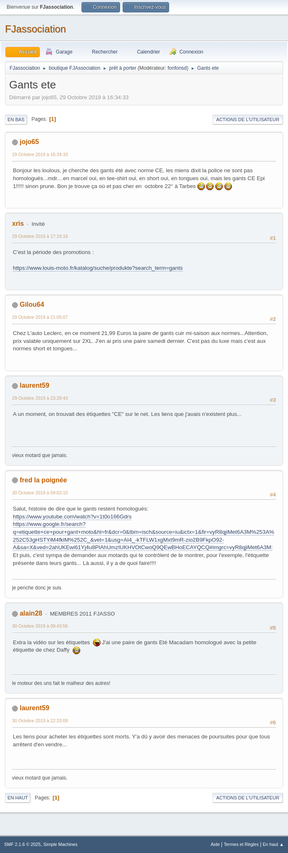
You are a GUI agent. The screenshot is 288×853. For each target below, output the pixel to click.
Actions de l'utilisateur (247, 119)
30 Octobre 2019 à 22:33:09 (40, 720)
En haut (17, 797)
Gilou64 (32, 304)
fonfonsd (177, 68)
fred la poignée (43, 480)
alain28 (31, 613)
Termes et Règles (241, 844)
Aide (215, 844)
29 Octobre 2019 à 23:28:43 (40, 398)
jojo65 (29, 141)
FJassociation (35, 28)
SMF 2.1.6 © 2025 (22, 844)
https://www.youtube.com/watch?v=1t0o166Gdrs (72, 516)
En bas (16, 119)
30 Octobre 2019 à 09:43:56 (40, 625)
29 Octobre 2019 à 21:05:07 (40, 317)
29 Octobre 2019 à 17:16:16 (40, 236)
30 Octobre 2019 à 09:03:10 (40, 492)
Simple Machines (60, 844)
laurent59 (34, 385)
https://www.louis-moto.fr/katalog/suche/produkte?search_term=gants (98, 268)
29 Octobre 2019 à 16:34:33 (40, 154)
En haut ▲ (273, 844)
